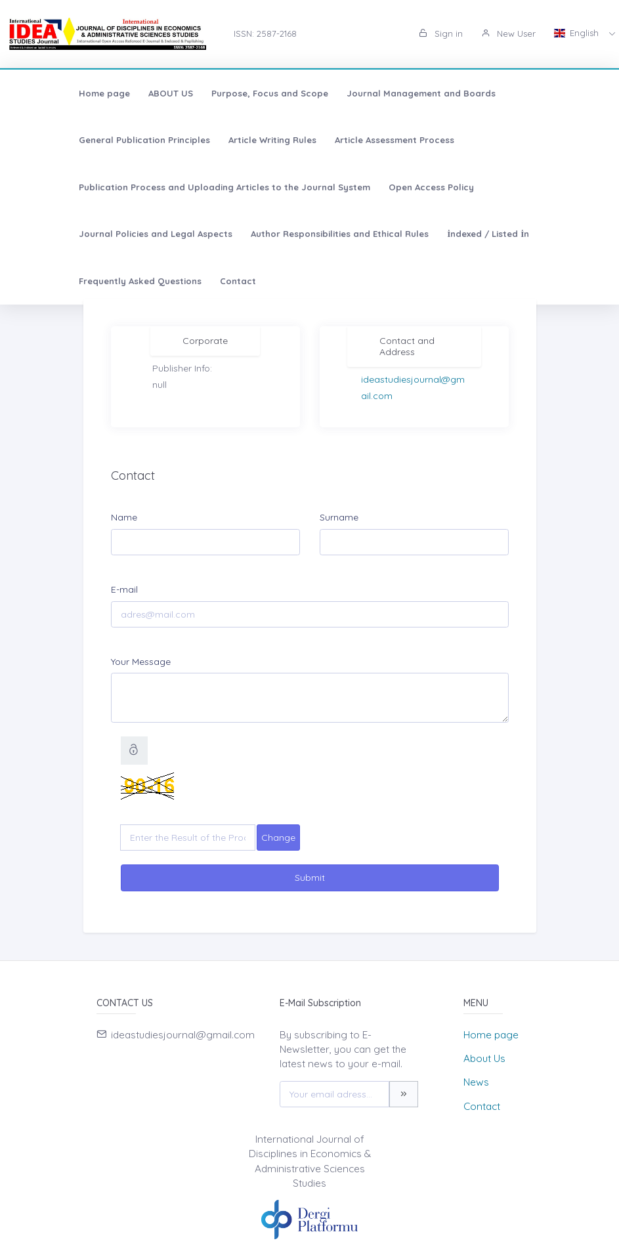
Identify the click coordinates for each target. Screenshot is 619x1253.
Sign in (441, 33)
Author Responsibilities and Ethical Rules (390, 187)
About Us (484, 1058)
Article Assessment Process (191, 140)
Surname (339, 517)
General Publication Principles (525, 93)
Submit (310, 877)
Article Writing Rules (69, 140)
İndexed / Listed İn (538, 187)
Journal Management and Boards (367, 93)
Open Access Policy (67, 187)
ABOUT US (117, 93)
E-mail (124, 589)
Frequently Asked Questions (86, 233)
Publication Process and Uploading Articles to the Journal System (415, 140)
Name (124, 517)
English (577, 33)
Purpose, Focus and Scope (216, 93)
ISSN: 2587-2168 (265, 33)
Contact (184, 233)
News (476, 1082)
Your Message (141, 662)
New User (508, 33)
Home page (50, 93)
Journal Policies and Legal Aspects (205, 187)
